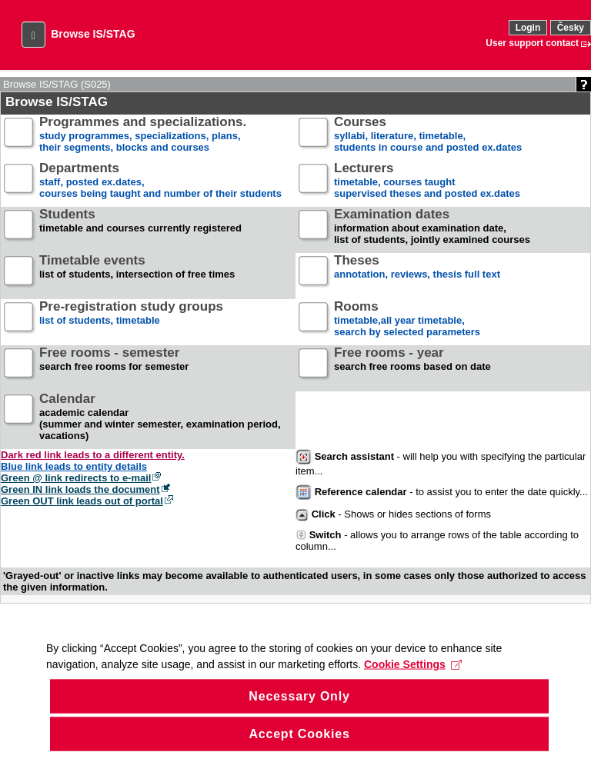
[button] (33, 35)
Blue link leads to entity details (74, 466)
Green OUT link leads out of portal (82, 501)
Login (528, 27)
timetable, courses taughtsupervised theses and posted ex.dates (427, 181)
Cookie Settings (413, 686)
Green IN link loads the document (80, 489)
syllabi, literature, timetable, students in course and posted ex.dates (428, 135)
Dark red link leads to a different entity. (93, 455)
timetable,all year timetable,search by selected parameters (407, 319)
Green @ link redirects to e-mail (76, 478)
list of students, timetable (131, 319)
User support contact (532, 43)
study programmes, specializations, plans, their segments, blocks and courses (142, 135)
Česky (570, 27)
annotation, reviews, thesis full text (417, 273)
